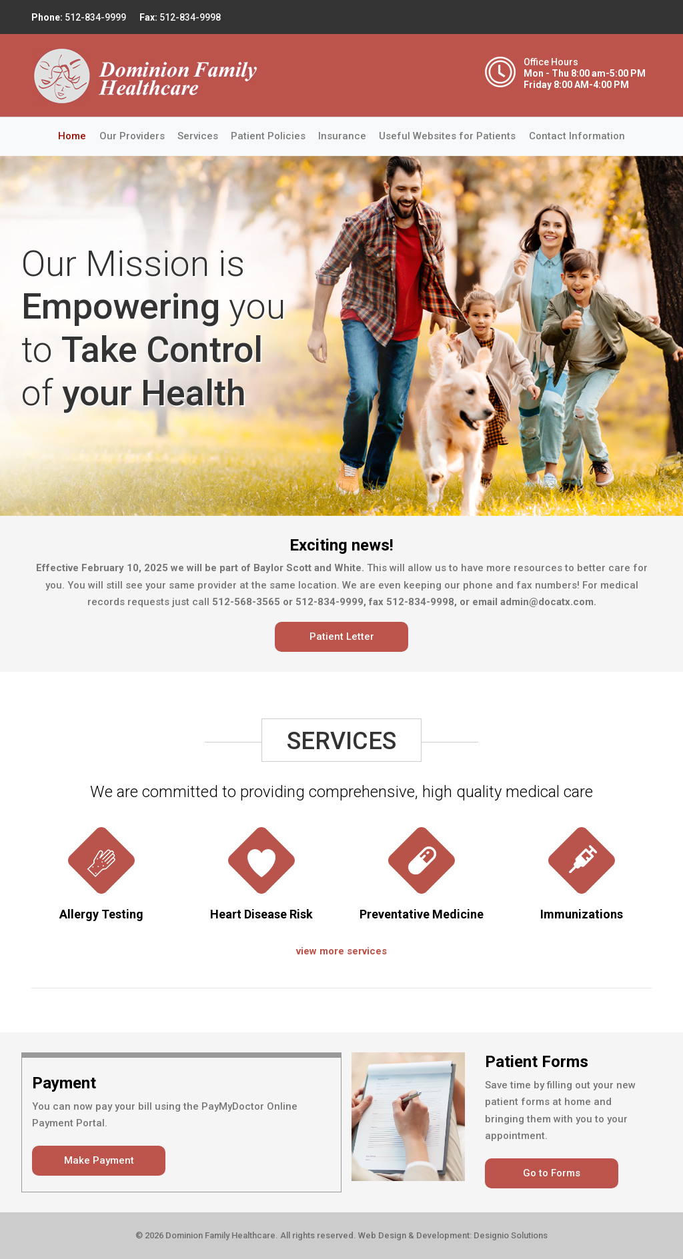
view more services (341, 951)
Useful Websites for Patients (447, 136)
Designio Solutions (511, 1235)
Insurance (342, 136)
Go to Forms (551, 1173)
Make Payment (99, 1160)
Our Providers (132, 136)
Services (197, 136)
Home (75, 135)
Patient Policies (268, 136)
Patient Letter (341, 636)
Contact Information (577, 136)
